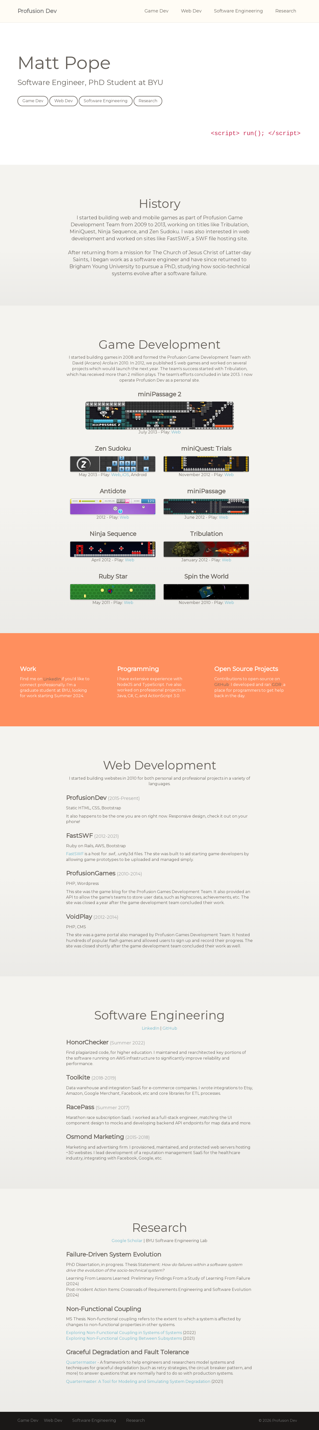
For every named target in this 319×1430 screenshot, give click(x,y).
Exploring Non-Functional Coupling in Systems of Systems (124, 1332)
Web (176, 432)
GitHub (221, 684)
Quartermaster (81, 1362)
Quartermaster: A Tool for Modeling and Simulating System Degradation (138, 1381)
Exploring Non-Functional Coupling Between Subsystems (124, 1338)
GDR (276, 684)
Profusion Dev (37, 11)
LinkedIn (52, 679)
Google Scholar (127, 1240)
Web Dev (191, 11)
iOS (125, 474)
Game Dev (156, 11)
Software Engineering (238, 11)
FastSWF (75, 853)
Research (285, 11)
